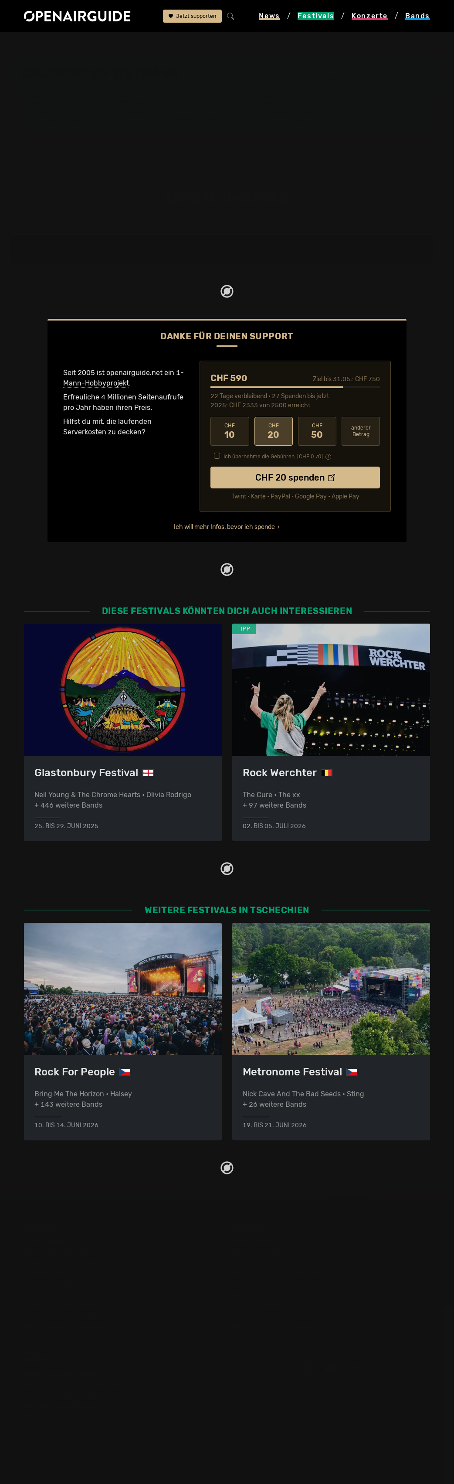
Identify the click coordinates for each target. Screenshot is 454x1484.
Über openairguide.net (61, 1374)
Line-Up (49, 114)
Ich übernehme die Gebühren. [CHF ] (273, 457)
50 (317, 431)
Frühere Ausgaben (297, 114)
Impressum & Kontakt (59, 1416)
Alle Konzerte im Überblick (275, 1325)
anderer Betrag (361, 431)
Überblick (142, 114)
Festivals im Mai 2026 (59, 1283)
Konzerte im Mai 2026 (267, 1283)
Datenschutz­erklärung (60, 1405)
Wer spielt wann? (63, 122)
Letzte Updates (197, 114)
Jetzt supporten (192, 16)
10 (229, 431)
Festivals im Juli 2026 (59, 1304)
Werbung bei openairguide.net (73, 1395)
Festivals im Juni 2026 (61, 1294)
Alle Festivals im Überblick (66, 1325)
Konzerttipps (253, 1242)
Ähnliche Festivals (202, 122)
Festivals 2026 (48, 1273)
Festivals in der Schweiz (63, 1252)
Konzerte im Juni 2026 (269, 1294)
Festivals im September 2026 (71, 1315)
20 (273, 431)
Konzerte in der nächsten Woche (285, 1273)
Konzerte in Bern (259, 1263)
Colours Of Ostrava (164, 44)
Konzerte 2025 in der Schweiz (281, 1304)
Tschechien (107, 44)
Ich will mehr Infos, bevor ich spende (224, 527)
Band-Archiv (288, 122)
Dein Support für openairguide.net (80, 1384)
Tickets (138, 122)
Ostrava (336, 78)
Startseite (26, 44)
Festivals (66, 44)
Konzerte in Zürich (262, 1252)
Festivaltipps (45, 1242)
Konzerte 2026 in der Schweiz (281, 1315)
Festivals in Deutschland (64, 1263)
